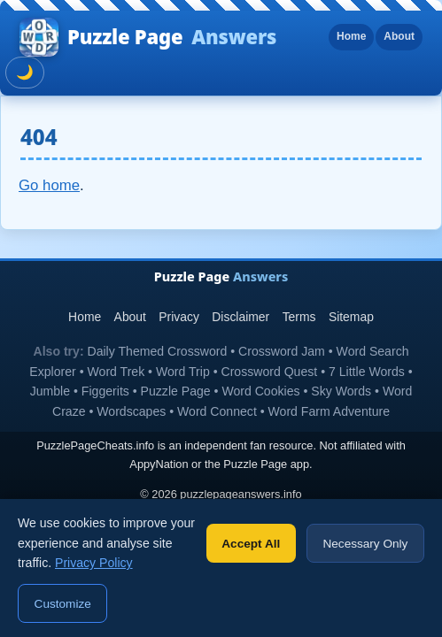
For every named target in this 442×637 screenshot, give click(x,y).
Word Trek (116, 372)
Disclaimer (240, 317)
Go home (49, 185)
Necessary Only (364, 543)
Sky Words (341, 391)
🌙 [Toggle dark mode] (25, 72)
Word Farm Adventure (329, 411)
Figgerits (105, 391)
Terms (299, 317)
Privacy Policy (94, 563)
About (399, 36)
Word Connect (217, 411)
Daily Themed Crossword (158, 351)
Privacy (179, 317)
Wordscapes (131, 411)
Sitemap (351, 317)
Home (351, 36)
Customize (63, 603)
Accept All (250, 543)
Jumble (50, 391)
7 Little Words (367, 372)
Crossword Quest (269, 372)
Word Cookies (260, 391)
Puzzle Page (147, 37)
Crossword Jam (281, 351)
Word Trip (183, 372)
